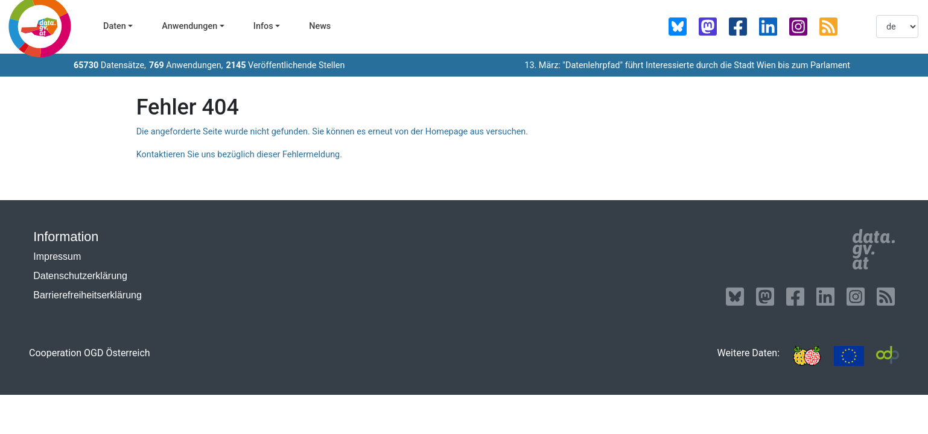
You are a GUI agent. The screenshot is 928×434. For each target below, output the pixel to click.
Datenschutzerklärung (80, 276)
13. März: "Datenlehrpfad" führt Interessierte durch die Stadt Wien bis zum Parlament (687, 65)
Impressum (57, 256)
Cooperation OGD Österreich (89, 353)
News (320, 26)
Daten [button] (114, 26)
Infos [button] (263, 26)
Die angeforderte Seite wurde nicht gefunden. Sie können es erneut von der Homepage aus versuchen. (332, 132)
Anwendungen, (186, 65)
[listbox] (897, 26)
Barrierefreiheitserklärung (87, 295)
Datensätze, (110, 65)
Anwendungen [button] (189, 26)
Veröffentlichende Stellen (285, 65)
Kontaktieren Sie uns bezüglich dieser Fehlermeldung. (239, 154)
